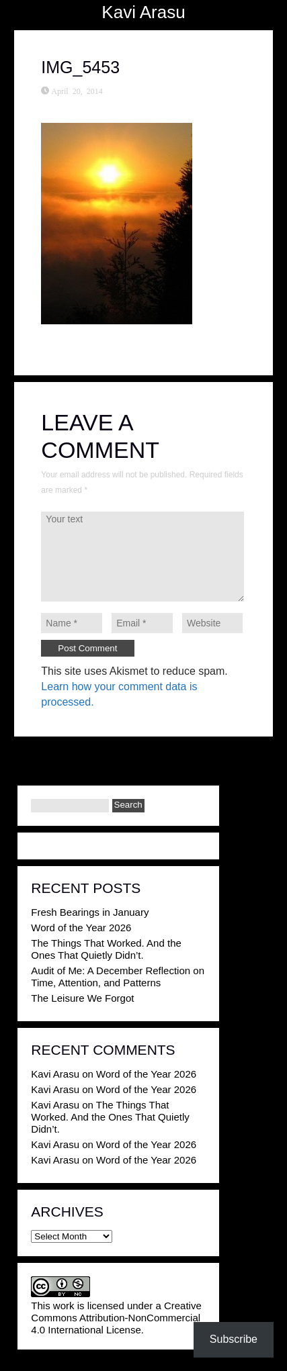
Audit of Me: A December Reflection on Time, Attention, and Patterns (117, 976)
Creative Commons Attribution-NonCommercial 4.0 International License (116, 1317)
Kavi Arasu (143, 12)
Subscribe (233, 1339)
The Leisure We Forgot (82, 998)
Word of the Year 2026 (81, 927)
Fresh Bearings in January (90, 912)
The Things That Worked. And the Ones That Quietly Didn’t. (106, 949)
